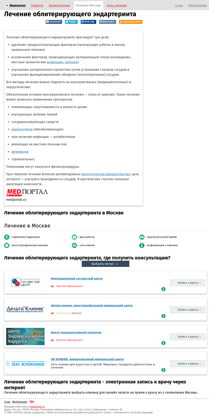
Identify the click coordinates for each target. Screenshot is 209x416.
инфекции (55, 62)
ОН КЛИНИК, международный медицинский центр (87, 359)
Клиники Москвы (88, 5)
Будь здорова (117, 5)
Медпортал (18, 5)
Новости (37, 5)
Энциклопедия (59, 5)
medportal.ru (37, 406)
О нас (179, 5)
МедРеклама (198, 5)
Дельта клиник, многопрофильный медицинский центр (92, 305)
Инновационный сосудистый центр (77, 278)
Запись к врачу (188, 283)
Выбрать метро (105, 264)
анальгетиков (22, 129)
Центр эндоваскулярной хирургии (76, 332)
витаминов (19, 152)
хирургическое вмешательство (105, 174)
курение (71, 62)
